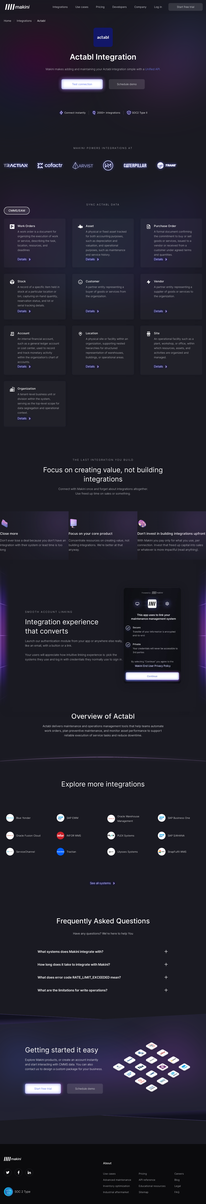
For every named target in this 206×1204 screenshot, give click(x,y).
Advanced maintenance (117, 1179)
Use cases (81, 6)
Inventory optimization (116, 1185)
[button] (60, 7)
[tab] (17, 211)
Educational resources (152, 1185)
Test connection (82, 84)
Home (7, 20)
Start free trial (185, 6)
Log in (158, 6)
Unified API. (153, 69)
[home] (17, 7)
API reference (147, 1179)
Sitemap (143, 1192)
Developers (119, 6)
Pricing (100, 6)
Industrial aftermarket (116, 1192)
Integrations (60, 6)
